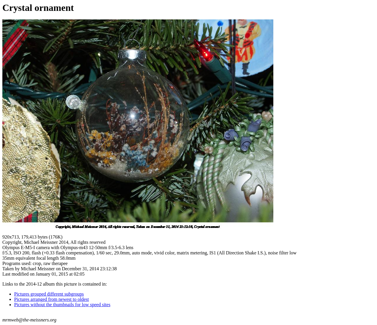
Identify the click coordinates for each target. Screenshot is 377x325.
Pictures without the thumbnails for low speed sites (62, 304)
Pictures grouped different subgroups (49, 293)
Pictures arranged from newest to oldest (51, 299)
